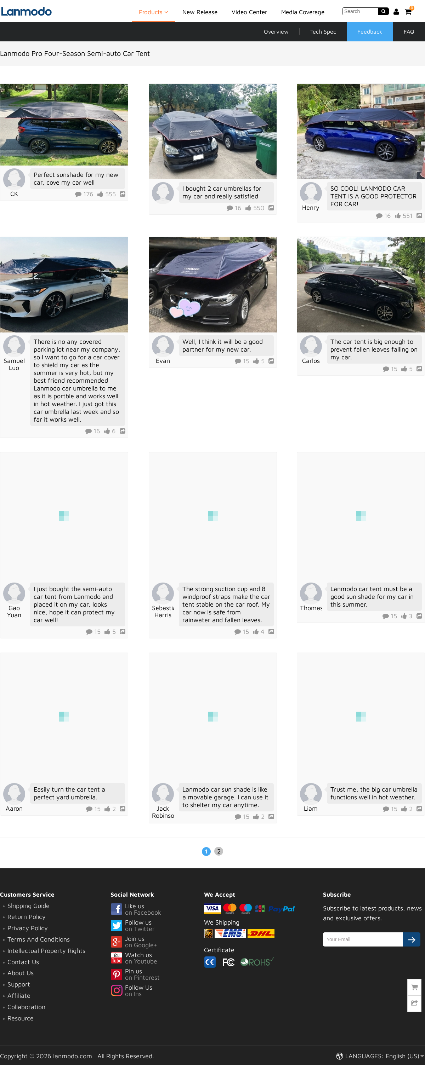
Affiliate (18, 995)
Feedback (369, 31)
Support (18, 984)
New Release (199, 12)
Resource (20, 1018)
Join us (157, 942)
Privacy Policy (27, 928)
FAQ (409, 31)
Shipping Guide (28, 905)
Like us (157, 909)
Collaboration (26, 1007)
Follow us (157, 926)
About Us (20, 973)
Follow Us (157, 991)
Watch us (157, 958)
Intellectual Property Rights (46, 950)
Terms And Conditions (38, 939)
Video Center (249, 12)
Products (153, 12)
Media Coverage (302, 12)
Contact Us (23, 962)
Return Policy (26, 916)
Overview (276, 31)
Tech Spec (323, 31)
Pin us (157, 974)
